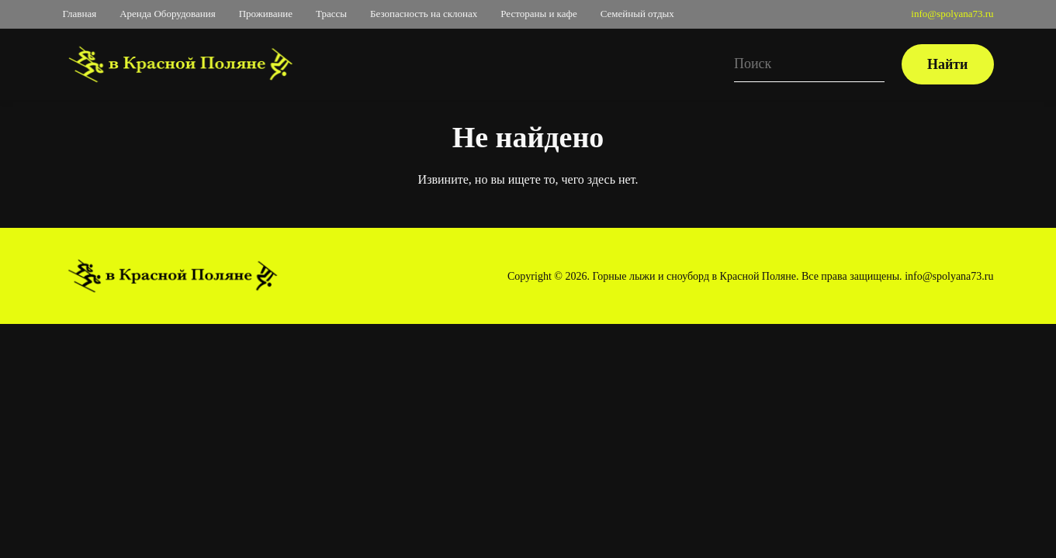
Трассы (331, 13)
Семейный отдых (637, 13)
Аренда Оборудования (167, 13)
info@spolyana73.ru (952, 13)
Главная (80, 13)
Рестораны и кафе (538, 13)
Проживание (266, 13)
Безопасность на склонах (423, 13)
